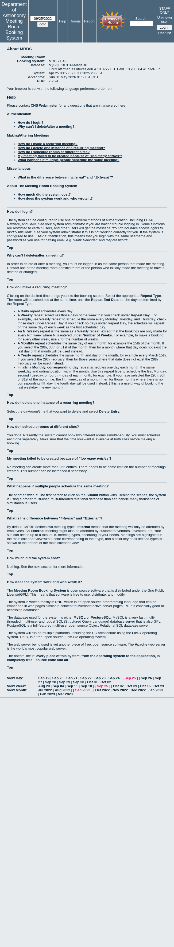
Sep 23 (100, 678)
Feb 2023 (47, 694)
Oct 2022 (102, 690)
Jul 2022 (45, 690)
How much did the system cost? (44, 194)
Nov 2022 (120, 690)
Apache (141, 644)
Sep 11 (72, 686)
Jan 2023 (156, 690)
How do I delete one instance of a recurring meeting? (61, 148)
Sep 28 (50, 682)
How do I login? (31, 123)
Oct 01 (92, 682)
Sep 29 (64, 682)
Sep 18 (86, 686)
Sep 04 (58, 686)
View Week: (16, 686)
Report (89, 21)
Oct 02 (105, 682)
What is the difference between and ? (65, 177)
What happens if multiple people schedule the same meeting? (68, 160)
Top (10, 248)
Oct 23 (158, 686)
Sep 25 (130, 678)
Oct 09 (131, 686)
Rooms (74, 21)
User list (164, 33)
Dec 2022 (138, 690)
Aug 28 (44, 686)
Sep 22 (86, 678)
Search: (141, 19)
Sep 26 (146, 678)
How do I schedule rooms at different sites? (54, 152)
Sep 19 (43, 678)
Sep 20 (58, 678)
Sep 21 (72, 678)
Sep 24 (114, 678)
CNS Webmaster (44, 105)
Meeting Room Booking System (14, 29)
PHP (59, 602)
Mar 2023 (65, 694)
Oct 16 (145, 686)
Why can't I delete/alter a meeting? (46, 127)
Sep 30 (78, 682)
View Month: (17, 690)
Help (62, 21)
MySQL (80, 617)
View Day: (15, 678)
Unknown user (164, 19)
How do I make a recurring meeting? (48, 144)
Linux (136, 633)
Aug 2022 (62, 690)
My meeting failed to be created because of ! (70, 156)
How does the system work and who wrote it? (55, 198)
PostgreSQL (101, 617)
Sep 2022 (82, 690)
